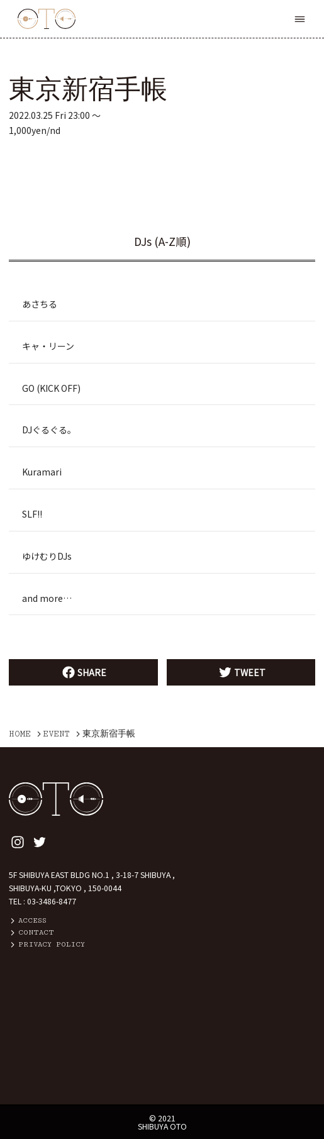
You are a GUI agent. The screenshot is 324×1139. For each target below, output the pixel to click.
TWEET (240, 672)
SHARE (83, 672)
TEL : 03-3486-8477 (42, 901)
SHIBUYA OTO (162, 1126)
